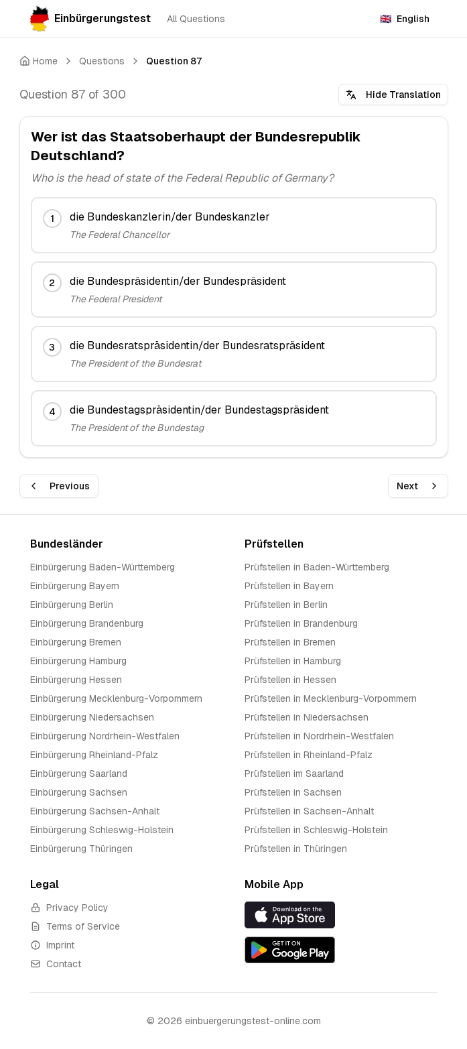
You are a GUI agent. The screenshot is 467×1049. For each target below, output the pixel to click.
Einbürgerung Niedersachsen (92, 717)
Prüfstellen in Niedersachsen (307, 717)
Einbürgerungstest (90, 19)
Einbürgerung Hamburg (78, 661)
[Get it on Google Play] (341, 949)
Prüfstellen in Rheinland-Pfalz (309, 755)
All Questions (196, 19)
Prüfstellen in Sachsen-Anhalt (309, 811)
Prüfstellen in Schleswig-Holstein (316, 830)
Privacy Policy (69, 908)
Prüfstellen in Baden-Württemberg (317, 567)
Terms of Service (75, 926)
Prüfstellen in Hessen (290, 680)
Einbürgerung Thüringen (81, 849)
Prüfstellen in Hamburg (293, 661)
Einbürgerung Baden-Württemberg (102, 567)
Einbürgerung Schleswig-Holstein (102, 830)
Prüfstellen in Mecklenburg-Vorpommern (331, 698)
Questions (102, 61)
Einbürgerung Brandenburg (86, 623)
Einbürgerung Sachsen (78, 792)
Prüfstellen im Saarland (294, 773)
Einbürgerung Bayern (74, 586)
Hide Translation (393, 94)
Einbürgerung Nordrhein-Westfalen (105, 736)
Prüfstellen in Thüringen (296, 849)
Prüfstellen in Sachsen (293, 792)
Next (418, 486)
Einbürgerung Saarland (78, 773)
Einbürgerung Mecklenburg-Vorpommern (116, 698)
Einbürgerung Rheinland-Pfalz (94, 755)
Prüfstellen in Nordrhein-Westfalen (319, 736)
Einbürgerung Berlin (71, 605)
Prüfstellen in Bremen (290, 642)
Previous (59, 486)
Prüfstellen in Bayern (289, 586)
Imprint (52, 945)
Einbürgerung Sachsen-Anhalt (94, 811)
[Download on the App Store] (341, 914)
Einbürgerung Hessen (76, 680)
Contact (55, 964)
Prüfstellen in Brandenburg (301, 623)
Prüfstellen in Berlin (286, 605)
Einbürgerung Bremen (75, 642)
